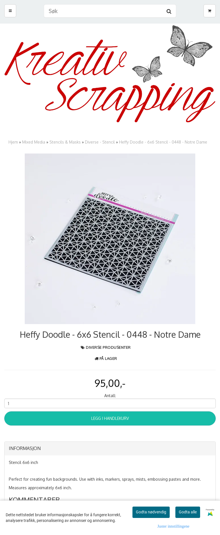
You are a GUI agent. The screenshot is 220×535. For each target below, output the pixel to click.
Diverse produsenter (108, 347)
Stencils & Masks (65, 142)
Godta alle (188, 512)
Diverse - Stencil (100, 142)
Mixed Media (33, 142)
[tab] (110, 448)
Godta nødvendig (151, 512)
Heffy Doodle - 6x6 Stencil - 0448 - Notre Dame (163, 142)
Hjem (13, 142)
